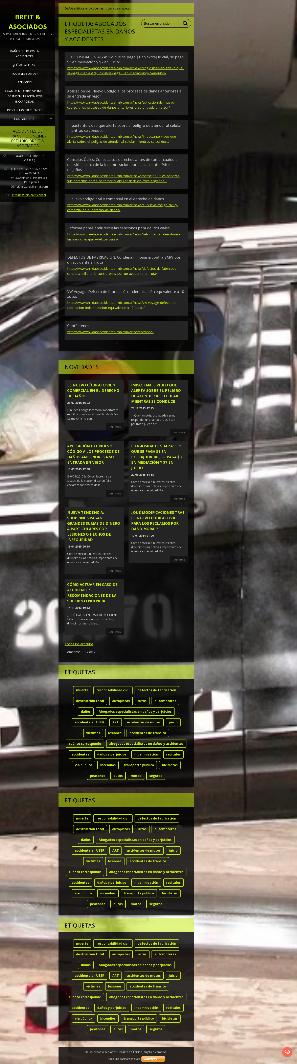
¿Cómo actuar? (24, 65)
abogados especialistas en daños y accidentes (146, 743)
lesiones (114, 733)
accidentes (80, 754)
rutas (142, 701)
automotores (165, 701)
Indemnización (146, 754)
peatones (97, 775)
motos (136, 775)
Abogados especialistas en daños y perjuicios (135, 711)
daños (86, 711)
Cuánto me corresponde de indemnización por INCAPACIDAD (24, 96)
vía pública (83, 765)
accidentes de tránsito (148, 733)
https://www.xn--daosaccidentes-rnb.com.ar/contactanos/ (110, 332)
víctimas (93, 733)
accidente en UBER (89, 722)
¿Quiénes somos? (25, 74)
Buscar (185, 23)
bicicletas (170, 765)
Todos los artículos (79, 644)
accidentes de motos (144, 722)
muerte (82, 690)
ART (115, 722)
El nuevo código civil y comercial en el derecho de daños (115, 198)
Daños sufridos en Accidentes (24, 53)
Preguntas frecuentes (24, 110)
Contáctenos (24, 119)
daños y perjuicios (111, 754)
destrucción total (90, 701)
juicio (173, 722)
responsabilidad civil (113, 690)
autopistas (121, 701)
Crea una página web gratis (124, 1058)
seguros (155, 775)
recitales (173, 754)
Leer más (115, 427)
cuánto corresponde (85, 743)
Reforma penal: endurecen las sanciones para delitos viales (118, 228)
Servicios (25, 82)
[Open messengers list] (287, 1052)
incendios (108, 765)
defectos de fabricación (157, 690)
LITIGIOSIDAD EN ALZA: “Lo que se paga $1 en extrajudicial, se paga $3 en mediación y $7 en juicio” (156, 457)
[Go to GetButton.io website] (287, 1060)
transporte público (139, 765)
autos (118, 775)
